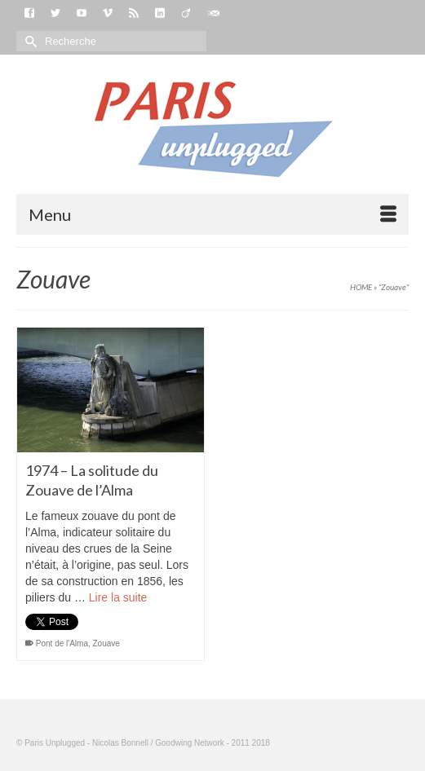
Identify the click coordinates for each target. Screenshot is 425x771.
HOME (361, 287)
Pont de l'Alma (62, 643)
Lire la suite (118, 597)
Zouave (106, 643)
